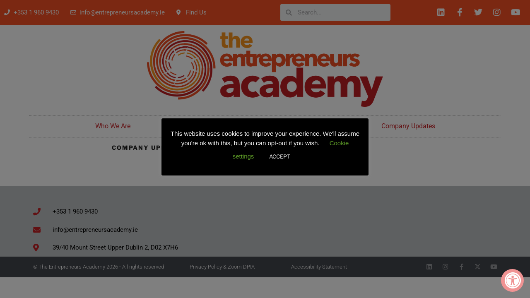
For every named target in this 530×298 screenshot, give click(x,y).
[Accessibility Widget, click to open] (512, 280)
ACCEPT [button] (279, 156)
